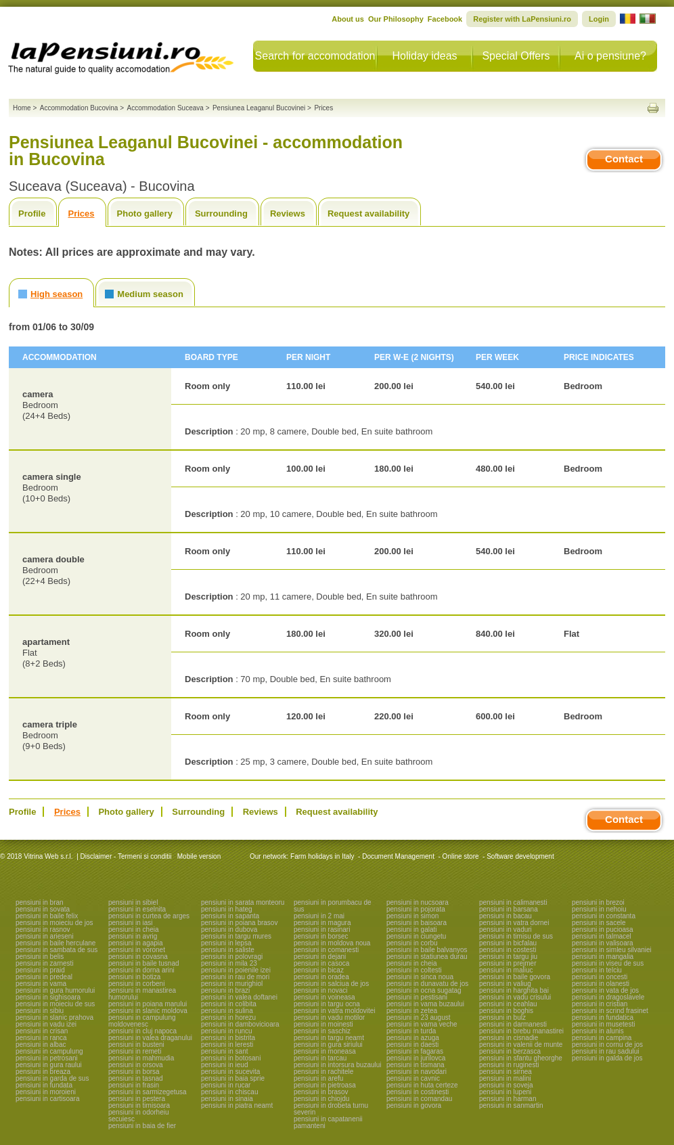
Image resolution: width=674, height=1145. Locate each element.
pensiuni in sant (224, 1051)
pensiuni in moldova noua (332, 943)
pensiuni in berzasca (510, 1051)
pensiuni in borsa (134, 1071)
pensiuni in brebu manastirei (521, 1031)
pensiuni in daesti (412, 1044)
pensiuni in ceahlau (508, 1004)
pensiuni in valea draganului (150, 1037)
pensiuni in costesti (508, 949)
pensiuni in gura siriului (328, 1044)
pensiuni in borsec (321, 936)
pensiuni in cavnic (413, 1078)
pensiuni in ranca (41, 1037)
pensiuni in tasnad (135, 1078)
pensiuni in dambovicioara (240, 1024)
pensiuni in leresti (227, 1044)
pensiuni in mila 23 (229, 963)
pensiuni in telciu (597, 970)
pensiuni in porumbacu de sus (333, 906)
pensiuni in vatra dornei (514, 922)
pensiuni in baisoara (416, 922)
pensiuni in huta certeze (422, 1085)
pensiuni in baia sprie (233, 1078)
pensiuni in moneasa (325, 1051)
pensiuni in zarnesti (45, 963)
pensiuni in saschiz (322, 1031)
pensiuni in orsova (135, 1065)
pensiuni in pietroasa (325, 1085)
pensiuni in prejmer (508, 963)
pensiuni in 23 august (418, 1017)
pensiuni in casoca (321, 963)
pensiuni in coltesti (414, 970)
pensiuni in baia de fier (142, 1125)
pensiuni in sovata (43, 909)
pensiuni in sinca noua (419, 977)
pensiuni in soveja (506, 1085)
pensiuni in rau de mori (235, 977)
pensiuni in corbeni (136, 983)
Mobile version (198, 856)
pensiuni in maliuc (506, 970)
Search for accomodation (315, 56)
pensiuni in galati (411, 929)
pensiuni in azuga (412, 1037)
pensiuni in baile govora (514, 977)
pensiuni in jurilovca (415, 1058)
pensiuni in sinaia (227, 1098)
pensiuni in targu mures (236, 936)
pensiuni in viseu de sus (608, 963)
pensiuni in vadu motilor (329, 1017)
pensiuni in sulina (227, 1010)
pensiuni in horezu (228, 1017)
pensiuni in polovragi (232, 956)
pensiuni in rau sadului (605, 1051)
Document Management (398, 856)
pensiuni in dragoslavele (608, 997)
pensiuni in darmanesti (513, 1024)
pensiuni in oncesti (599, 977)
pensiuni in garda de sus (52, 1078)
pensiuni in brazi (225, 990)
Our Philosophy (396, 19)
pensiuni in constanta (603, 916)
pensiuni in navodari (416, 1071)
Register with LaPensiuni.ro (522, 19)
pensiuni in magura (322, 922)
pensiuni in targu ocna (327, 1004)
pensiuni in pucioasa (602, 929)
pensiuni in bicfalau (508, 943)
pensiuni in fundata (44, 1085)
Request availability (368, 213)
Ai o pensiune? (610, 56)
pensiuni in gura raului (49, 1065)
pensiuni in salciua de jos (331, 983)
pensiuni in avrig (132, 936)
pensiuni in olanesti (600, 983)
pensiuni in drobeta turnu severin (331, 1109)
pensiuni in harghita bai (514, 990)
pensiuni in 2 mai (319, 916)
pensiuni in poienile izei (236, 970)
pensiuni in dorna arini (141, 970)
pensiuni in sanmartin (511, 1105)
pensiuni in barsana (508, 909)
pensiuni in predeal (44, 977)
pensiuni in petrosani (47, 1058)
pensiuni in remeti (134, 1051)
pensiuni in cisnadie (508, 1037)
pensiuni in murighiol (232, 983)
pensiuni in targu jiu (508, 956)
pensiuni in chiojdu (321, 1098)
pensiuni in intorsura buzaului (338, 1065)
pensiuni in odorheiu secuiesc (138, 1115)
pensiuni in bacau (505, 916)
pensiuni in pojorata (415, 909)
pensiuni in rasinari (322, 929)
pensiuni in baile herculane (55, 943)
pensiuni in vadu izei (46, 1024)
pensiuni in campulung (49, 1051)
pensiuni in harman (508, 1098)
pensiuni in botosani (231, 1058)
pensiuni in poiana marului (147, 1004)
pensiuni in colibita (228, 1004)
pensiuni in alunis (598, 1031)
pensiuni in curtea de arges (148, 916)
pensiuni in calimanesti (513, 902)
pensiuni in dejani (320, 956)
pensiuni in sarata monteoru (242, 902)
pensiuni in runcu (226, 1031)
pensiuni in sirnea (505, 1071)
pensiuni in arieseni (45, 936)
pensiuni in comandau (419, 1098)
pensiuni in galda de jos (607, 1058)
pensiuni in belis (40, 956)
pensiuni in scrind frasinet (610, 1010)
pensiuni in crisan (42, 1031)
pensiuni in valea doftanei (239, 997)
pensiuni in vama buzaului (425, 1004)
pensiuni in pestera (136, 1098)
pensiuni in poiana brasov (239, 922)
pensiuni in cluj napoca (142, 1031)
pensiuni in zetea (411, 1010)
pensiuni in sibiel (133, 902)
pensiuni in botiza (134, 977)
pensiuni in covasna (138, 956)
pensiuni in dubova (229, 929)
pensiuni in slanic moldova (147, 1010)
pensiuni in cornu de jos (607, 1044)
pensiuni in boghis (506, 1010)
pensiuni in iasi (130, 922)
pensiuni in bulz (502, 1017)
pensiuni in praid (40, 970)
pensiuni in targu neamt (329, 1037)
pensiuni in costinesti (417, 1092)
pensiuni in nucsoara (417, 902)
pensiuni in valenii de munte (520, 1044)
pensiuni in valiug (505, 983)
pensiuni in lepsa (226, 943)
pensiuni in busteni (136, 1044)
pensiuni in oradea (321, 977)
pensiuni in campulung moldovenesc (142, 1021)
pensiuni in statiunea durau (427, 956)
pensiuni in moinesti (323, 1024)
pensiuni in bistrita (228, 1037)
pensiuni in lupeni (505, 1092)
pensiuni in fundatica (602, 1017)
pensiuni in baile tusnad (143, 963)
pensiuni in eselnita (137, 909)
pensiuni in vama (41, 983)
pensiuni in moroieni (46, 1092)
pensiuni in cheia (133, 929)
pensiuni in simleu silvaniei (612, 949)
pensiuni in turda (411, 1031)
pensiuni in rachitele (323, 1071)
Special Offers (515, 56)
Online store (461, 856)
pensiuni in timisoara (139, 1105)
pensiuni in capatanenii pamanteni (328, 1122)
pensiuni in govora (413, 1105)
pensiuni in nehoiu (599, 909)
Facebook (445, 19)
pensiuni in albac (41, 1044)
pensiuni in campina (601, 1037)
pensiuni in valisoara (602, 943)
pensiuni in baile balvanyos (427, 949)
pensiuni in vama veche (421, 1024)
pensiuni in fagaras (414, 1051)
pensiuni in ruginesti (509, 1065)
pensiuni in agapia (135, 943)
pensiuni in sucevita (230, 1071)
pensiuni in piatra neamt (237, 1105)
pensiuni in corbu (412, 943)
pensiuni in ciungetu (416, 936)
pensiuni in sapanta (230, 916)
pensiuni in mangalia (602, 956)
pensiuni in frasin (133, 1085)
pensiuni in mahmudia (141, 1058)
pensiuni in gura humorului (55, 990)
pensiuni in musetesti (603, 1024)
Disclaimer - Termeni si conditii (126, 856)
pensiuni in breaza (43, 1071)
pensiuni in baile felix (47, 916)
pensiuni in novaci (321, 990)
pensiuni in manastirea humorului (142, 994)
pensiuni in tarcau (320, 1058)
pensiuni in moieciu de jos (54, 922)
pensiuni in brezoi (598, 902)
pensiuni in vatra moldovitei (335, 1010)
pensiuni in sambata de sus (56, 949)
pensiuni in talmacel (601, 936)
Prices (81, 213)
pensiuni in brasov (321, 1092)
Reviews (287, 213)
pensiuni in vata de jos (605, 990)
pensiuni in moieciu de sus (55, 1004)
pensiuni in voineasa (324, 997)
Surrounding (221, 213)
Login (599, 19)
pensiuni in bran (40, 902)
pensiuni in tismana (415, 1065)
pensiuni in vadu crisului (515, 997)
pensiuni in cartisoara (48, 1098)
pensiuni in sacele (599, 922)
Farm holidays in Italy (322, 856)
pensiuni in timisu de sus (516, 936)
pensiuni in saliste (227, 949)
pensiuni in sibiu (40, 1010)
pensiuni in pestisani (416, 997)
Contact (624, 158)
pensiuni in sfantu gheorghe (520, 1058)
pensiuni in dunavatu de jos (427, 983)
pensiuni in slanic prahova (54, 1017)
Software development (520, 856)
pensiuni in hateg (226, 909)
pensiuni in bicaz (319, 970)
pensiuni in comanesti (326, 949)
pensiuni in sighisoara (48, 997)
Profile (31, 213)
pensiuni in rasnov (43, 929)
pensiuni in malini (505, 1078)
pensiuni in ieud (224, 1065)
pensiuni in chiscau (230, 1092)
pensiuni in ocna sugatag (424, 990)
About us (348, 19)
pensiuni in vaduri (505, 929)
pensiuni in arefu (318, 1078)
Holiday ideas (424, 56)
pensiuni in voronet (136, 949)
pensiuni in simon (412, 916)
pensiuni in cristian (599, 1004)
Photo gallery (145, 213)
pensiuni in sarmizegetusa (147, 1092)
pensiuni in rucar (225, 1085)
